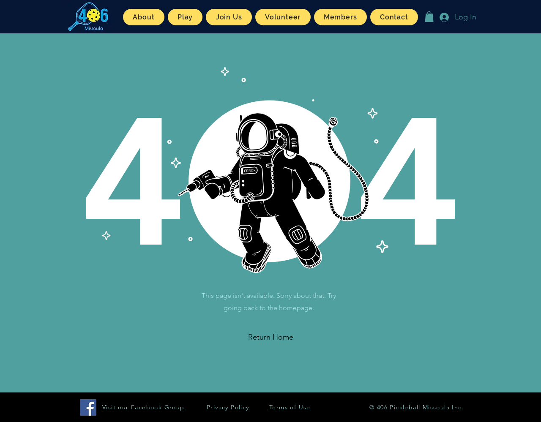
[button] (143, 17)
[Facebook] (88, 407)
